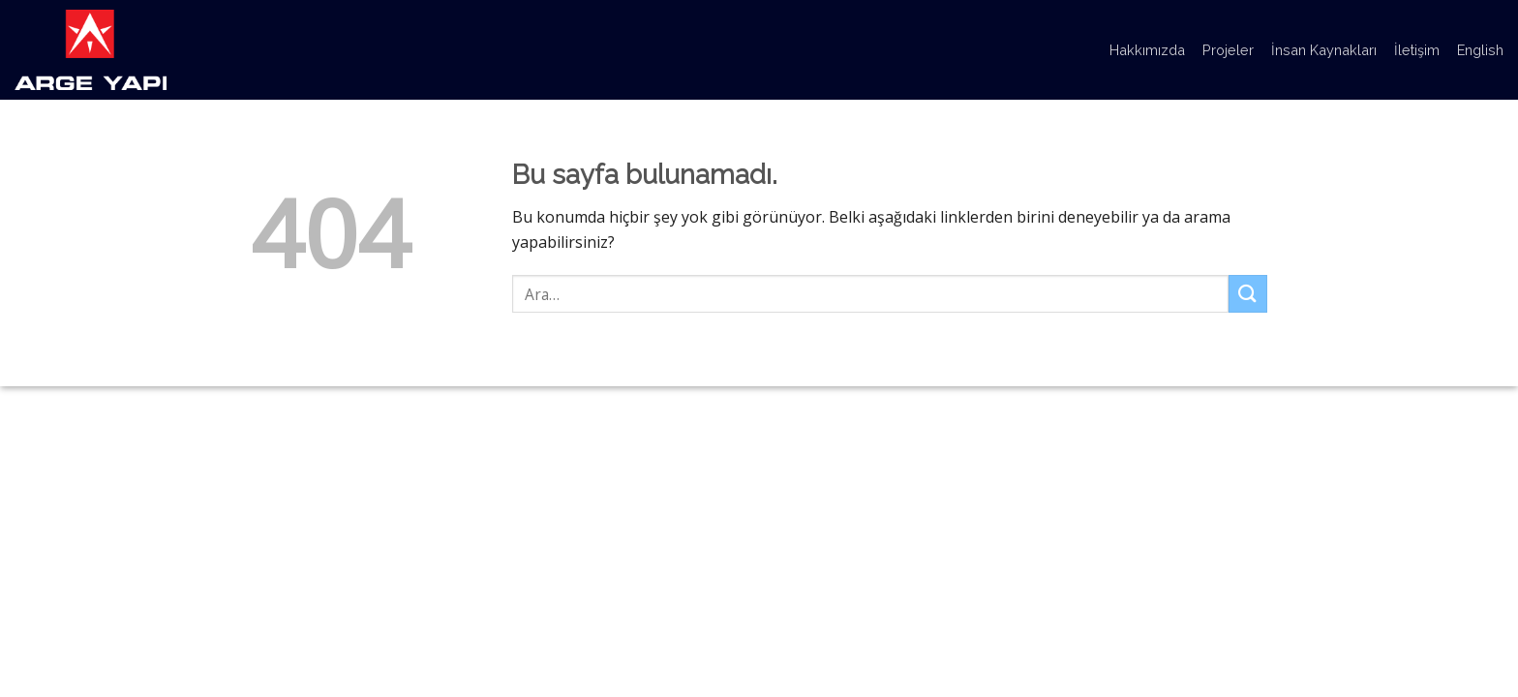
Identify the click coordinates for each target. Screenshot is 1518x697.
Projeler (1228, 50)
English (1480, 50)
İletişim (1417, 50)
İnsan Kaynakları (1324, 50)
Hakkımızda (1147, 50)
